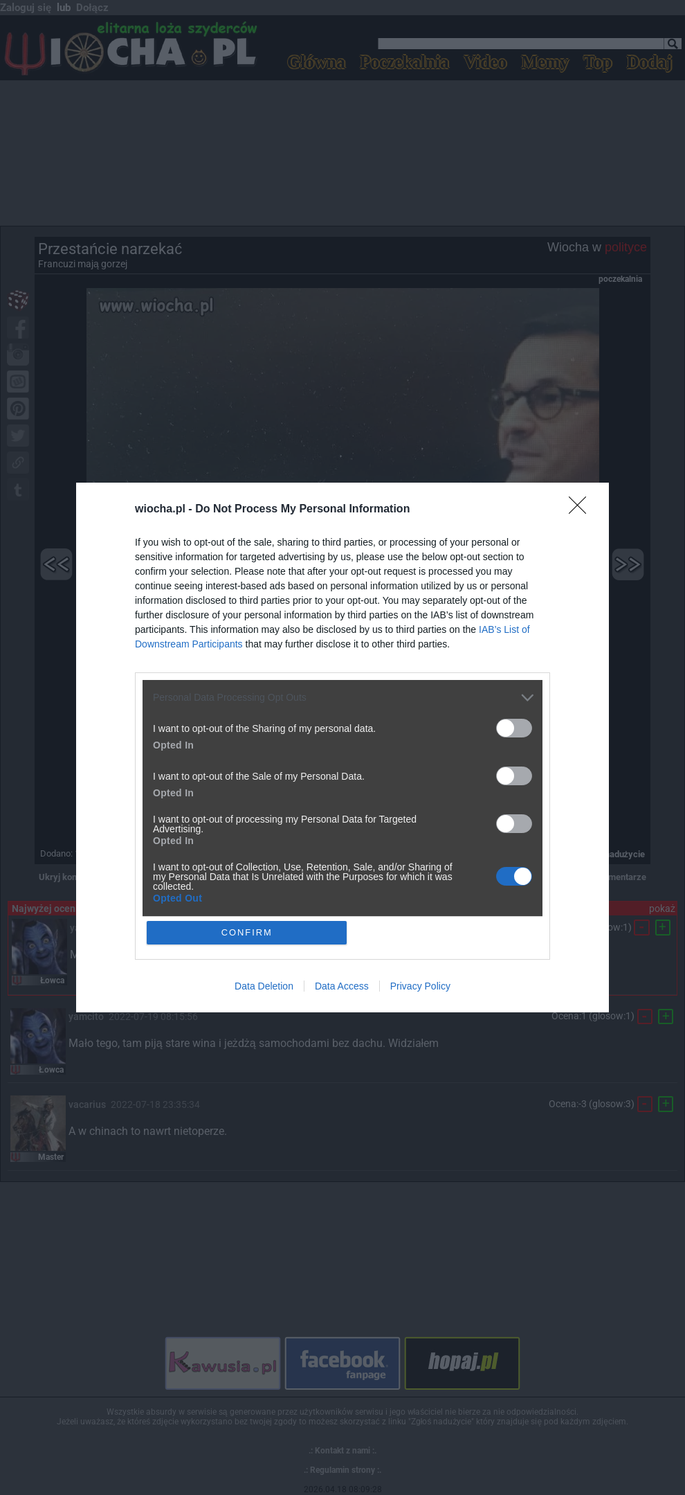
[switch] (514, 728)
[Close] (582, 509)
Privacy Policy (420, 986)
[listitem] (342, 697)
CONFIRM (247, 932)
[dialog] (342, 748)
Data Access (342, 986)
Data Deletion (264, 986)
